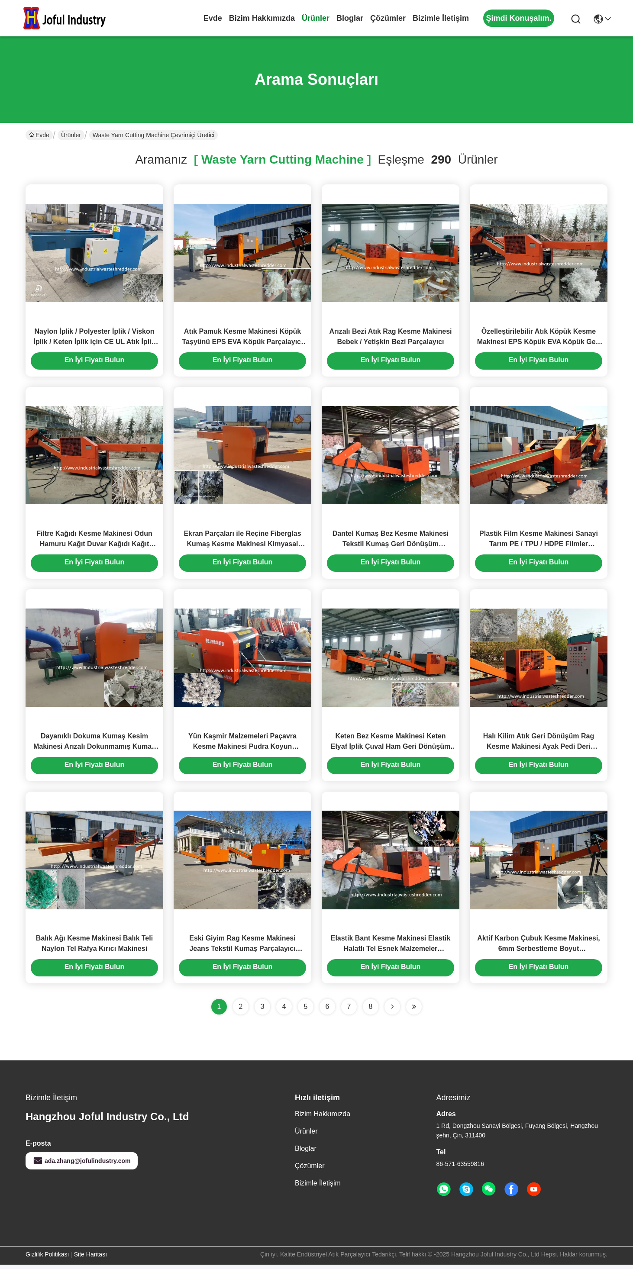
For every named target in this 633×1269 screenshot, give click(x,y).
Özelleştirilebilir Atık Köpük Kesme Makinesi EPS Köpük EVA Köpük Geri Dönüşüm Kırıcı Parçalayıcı (539, 343)
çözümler (388, 18)
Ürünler (315, 18)
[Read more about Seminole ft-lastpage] (414, 1011)
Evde (212, 18)
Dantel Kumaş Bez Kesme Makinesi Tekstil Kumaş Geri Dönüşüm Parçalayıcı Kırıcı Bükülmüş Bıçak (391, 546)
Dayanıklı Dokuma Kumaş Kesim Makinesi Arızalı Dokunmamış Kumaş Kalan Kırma (94, 749)
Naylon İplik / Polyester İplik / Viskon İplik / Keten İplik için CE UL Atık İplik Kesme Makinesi (94, 343)
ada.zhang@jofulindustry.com (81, 1165)
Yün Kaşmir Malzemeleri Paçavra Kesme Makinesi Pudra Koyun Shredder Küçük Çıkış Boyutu (242, 749)
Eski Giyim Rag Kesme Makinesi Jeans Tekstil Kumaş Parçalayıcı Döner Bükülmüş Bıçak (242, 953)
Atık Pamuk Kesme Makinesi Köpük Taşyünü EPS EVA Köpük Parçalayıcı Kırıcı (242, 343)
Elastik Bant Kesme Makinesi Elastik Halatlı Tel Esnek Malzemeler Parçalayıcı (391, 953)
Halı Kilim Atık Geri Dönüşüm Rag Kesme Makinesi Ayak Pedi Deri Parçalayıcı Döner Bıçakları (538, 749)
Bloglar (349, 18)
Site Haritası (90, 1258)
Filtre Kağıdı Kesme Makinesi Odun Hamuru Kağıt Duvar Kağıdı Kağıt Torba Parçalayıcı (94, 546)
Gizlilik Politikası (47, 1258)
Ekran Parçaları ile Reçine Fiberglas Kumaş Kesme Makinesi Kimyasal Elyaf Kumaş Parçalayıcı (242, 546)
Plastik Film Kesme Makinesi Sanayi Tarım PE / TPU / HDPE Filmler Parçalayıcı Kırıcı (538, 546)
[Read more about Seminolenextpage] (392, 1011)
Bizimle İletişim (441, 18)
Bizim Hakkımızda (262, 18)
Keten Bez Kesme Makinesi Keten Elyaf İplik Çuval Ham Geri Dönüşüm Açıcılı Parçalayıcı (391, 749)
